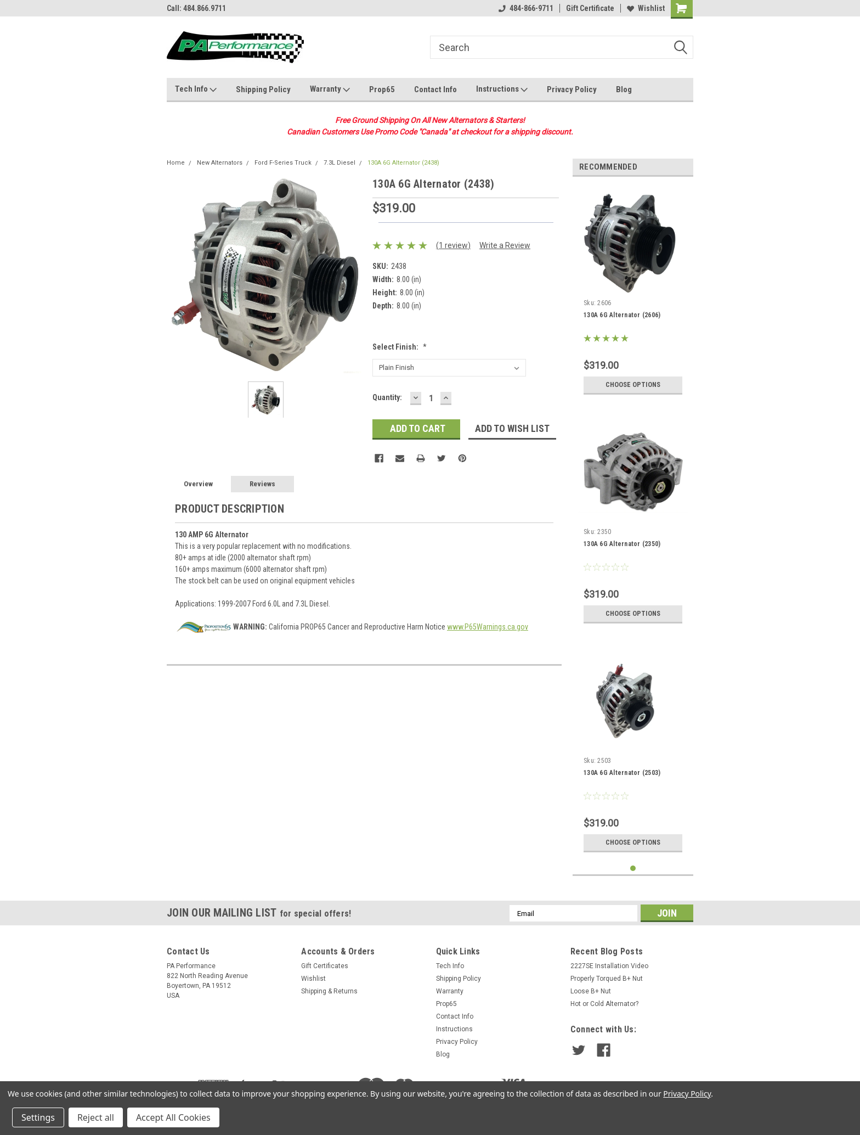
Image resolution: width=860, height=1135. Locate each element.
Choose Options (633, 384)
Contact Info (435, 89)
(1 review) (453, 245)
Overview (198, 484)
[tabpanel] (633, 292)
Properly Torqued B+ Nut (606, 978)
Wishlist (646, 8)
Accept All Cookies (173, 1117)
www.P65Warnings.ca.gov (487, 626)
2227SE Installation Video (609, 966)
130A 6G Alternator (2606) (622, 315)
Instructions (502, 89)
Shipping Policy (263, 89)
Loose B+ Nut (590, 991)
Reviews (262, 484)
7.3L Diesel (339, 162)
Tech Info (196, 89)
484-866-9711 (526, 8)
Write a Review (504, 245)
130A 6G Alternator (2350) (622, 544)
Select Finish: (399, 346)
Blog (624, 89)
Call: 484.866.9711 (196, 8)
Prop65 (382, 89)
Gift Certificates (324, 966)
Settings (38, 1117)
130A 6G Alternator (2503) (622, 773)
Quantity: (387, 397)
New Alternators (219, 162)
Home (176, 162)
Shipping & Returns (329, 991)
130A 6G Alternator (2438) (403, 162)
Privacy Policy (572, 89)
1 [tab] (633, 869)
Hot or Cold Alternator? (604, 1004)
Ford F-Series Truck (283, 162)
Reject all (95, 1117)
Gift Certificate (590, 8)
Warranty (330, 89)
